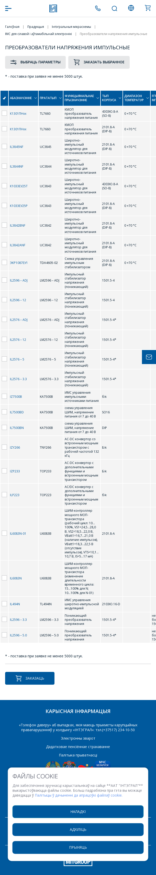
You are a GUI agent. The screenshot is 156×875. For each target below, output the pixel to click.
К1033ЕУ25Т (19, 186)
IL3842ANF (17, 245)
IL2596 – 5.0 (18, 635)
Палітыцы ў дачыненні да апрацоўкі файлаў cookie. (78, 795)
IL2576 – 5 (17, 359)
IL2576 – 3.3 (18, 379)
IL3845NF (16, 147)
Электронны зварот (78, 738)
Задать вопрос (149, 357)
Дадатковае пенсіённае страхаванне (78, 746)
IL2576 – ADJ (19, 320)
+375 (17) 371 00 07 (98, 8)
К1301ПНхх (18, 113)
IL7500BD (17, 412)
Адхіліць (78, 829)
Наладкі (78, 811)
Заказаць (29, 678)
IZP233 (15, 471)
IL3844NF (16, 166)
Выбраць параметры (35, 62)
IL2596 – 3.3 (18, 619)
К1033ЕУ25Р (19, 206)
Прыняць (78, 847)
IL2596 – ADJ (19, 280)
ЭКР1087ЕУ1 (19, 263)
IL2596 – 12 (18, 300)
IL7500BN (17, 428)
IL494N (15, 604)
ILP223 (14, 495)
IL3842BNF (17, 225)
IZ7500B (16, 396)
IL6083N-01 (18, 533)
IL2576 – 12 (18, 339)
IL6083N (16, 578)
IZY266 (15, 447)
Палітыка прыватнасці (78, 755)
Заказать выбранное (99, 62)
